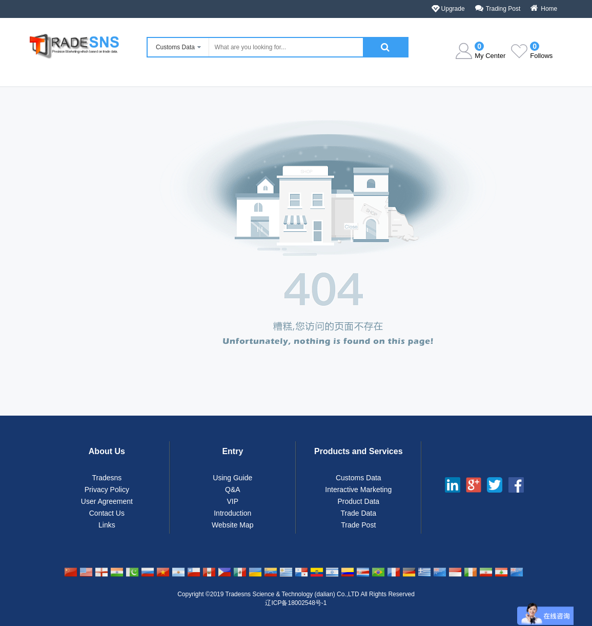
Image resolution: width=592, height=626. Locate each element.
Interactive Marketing (358, 489)
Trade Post (358, 525)
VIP (233, 501)
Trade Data (359, 513)
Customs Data (358, 478)
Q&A (232, 489)
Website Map (232, 525)
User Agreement (107, 501)
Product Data (358, 501)
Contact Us (107, 513)
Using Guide (232, 478)
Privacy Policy (107, 489)
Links (106, 525)
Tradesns (106, 478)
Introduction (232, 513)
